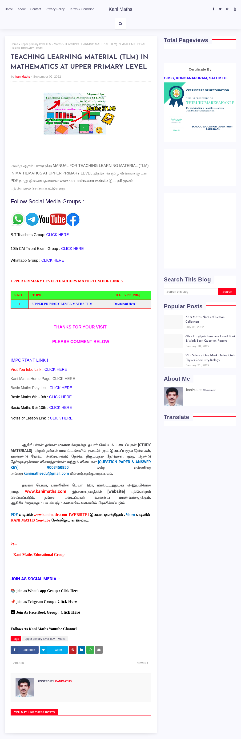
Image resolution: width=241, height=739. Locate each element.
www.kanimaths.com (77, 181)
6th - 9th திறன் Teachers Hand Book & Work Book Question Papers (210, 339)
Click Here (69, 591)
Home (9, 9)
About (22, 9)
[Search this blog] (191, 291)
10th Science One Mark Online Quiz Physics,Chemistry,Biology (210, 358)
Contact (35, 9)
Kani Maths (120, 9)
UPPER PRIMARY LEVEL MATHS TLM (62, 304)
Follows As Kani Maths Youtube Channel (44, 629)
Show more (210, 390)
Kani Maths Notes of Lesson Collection (205, 319)
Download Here (124, 304)
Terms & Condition (81, 9)
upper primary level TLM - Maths (41, 44)
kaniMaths (22, 76)
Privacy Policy (54, 9)
